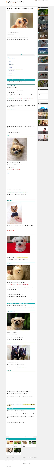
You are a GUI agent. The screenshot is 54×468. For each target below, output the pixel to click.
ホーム (7, 5)
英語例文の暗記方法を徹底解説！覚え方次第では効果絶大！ (43, 59)
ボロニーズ (10, 73)
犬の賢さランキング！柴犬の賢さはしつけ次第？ (43, 28)
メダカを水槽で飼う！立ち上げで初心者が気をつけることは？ (17, 453)
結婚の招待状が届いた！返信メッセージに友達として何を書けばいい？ (43, 67)
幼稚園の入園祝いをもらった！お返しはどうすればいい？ (43, 83)
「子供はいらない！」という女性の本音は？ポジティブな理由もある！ (43, 44)
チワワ (10, 61)
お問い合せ (10, 5)
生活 (39, 97)
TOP (9, 460)
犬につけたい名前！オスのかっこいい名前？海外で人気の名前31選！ (17, 446)
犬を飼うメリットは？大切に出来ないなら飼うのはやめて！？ (10, 446)
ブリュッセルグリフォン (12, 70)
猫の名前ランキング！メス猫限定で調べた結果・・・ (11, 457)
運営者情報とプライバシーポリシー (27, 463)
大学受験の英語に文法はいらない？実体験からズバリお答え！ (43, 75)
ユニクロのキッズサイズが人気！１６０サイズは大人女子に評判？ (43, 20)
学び (39, 94)
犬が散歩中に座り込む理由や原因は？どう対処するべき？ (33, 445)
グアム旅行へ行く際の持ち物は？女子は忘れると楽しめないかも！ (43, 52)
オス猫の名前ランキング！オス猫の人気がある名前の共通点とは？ (10, 453)
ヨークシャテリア (11, 64)
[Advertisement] (21, 47)
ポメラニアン (10, 67)
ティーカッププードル (12, 58)
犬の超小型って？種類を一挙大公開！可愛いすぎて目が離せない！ (43, 36)
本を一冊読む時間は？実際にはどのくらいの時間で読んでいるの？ (43, 12)
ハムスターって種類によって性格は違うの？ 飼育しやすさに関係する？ (25, 446)
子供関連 (40, 92)
